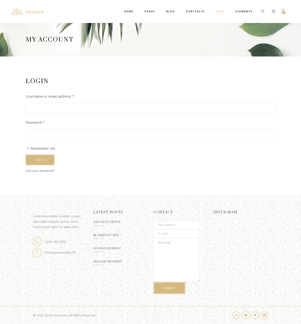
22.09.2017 (98, 264)
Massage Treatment (107, 261)
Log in (40, 159)
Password (35, 122)
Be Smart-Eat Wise (106, 235)
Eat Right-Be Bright (107, 248)
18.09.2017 (98, 225)
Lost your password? (40, 171)
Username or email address (50, 96)
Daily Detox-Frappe (106, 222)
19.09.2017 (98, 238)
